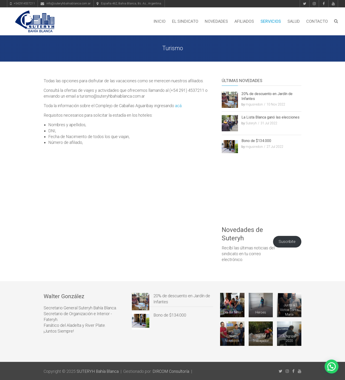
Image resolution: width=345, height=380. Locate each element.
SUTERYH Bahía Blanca (98, 371)
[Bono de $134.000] (140, 321)
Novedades (216, 21)
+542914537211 (24, 3)
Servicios (270, 21)
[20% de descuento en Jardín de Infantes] (140, 301)
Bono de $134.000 (256, 141)
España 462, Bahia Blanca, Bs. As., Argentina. (131, 3)
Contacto (317, 21)
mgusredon (254, 104)
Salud (293, 21)
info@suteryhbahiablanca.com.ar (68, 3)
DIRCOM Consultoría (171, 371)
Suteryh (251, 123)
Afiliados (244, 21)
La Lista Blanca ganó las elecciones (270, 117)
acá (178, 105)
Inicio (159, 21)
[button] (331, 366)
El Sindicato (185, 21)
